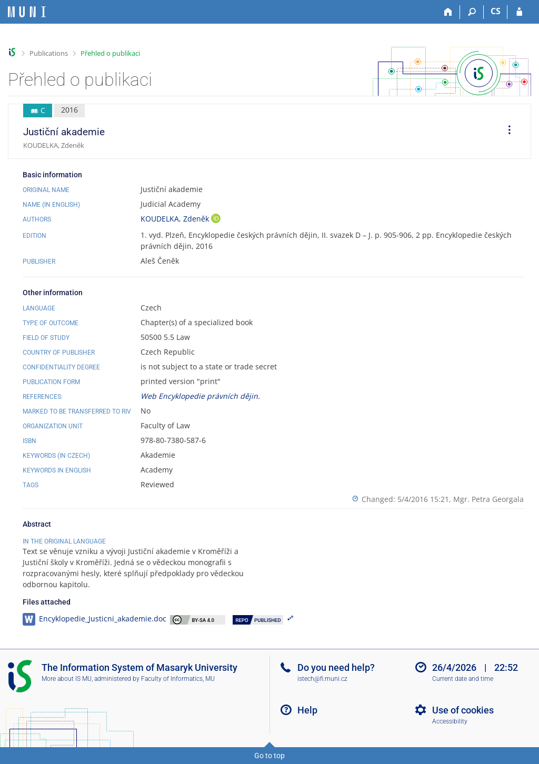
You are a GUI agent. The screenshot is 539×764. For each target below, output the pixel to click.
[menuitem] (506, 131)
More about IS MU (67, 678)
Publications (48, 53)
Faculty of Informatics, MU (178, 678)
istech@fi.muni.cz (322, 678)
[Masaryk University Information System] (27, 12)
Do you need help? (336, 667)
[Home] (448, 12)
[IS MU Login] (519, 12)
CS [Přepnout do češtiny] (496, 11)
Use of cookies (463, 710)
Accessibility (449, 721)
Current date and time (462, 678)
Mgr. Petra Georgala (488, 499)
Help (307, 710)
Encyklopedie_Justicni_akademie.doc (102, 619)
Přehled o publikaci (110, 53)
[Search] (472, 12)
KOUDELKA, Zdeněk (176, 219)
